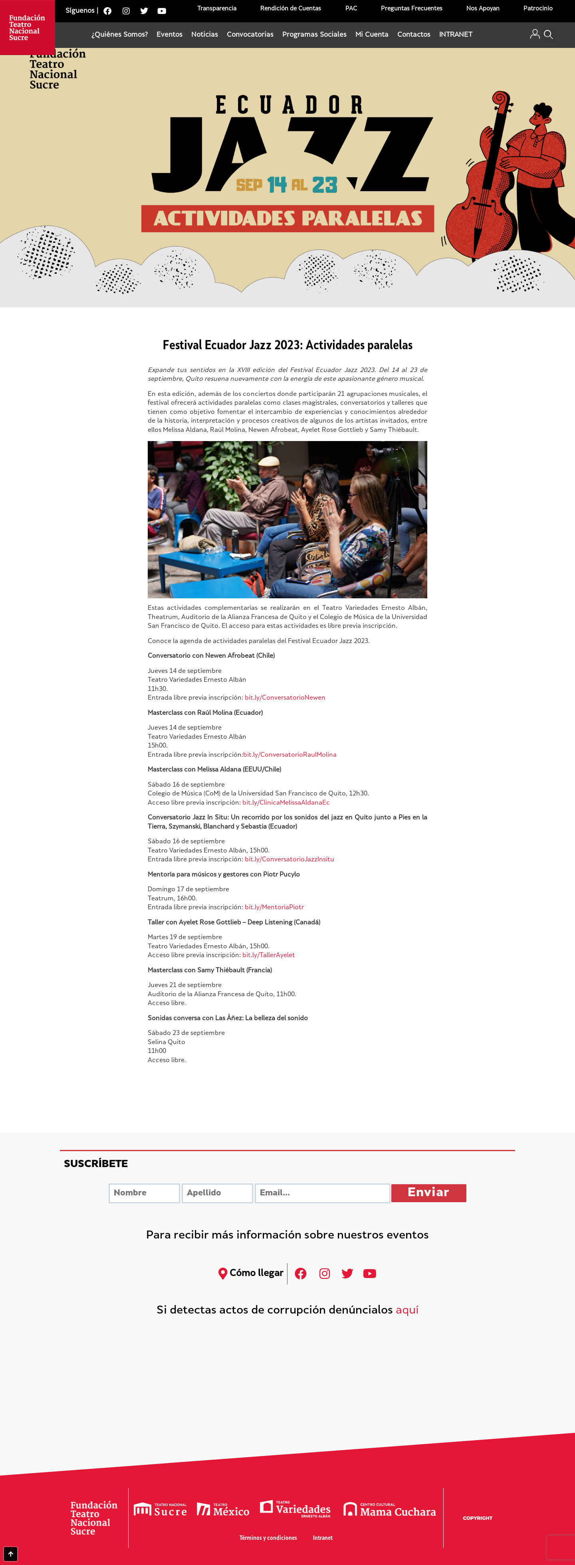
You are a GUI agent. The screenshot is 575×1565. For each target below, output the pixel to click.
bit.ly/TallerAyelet (268, 956)
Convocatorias (250, 35)
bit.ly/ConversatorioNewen (285, 698)
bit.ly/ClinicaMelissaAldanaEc (286, 803)
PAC (351, 9)
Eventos (169, 35)
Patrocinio (538, 9)
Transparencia (216, 9)
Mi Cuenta (372, 35)
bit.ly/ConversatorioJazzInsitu (289, 860)
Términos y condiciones (268, 1538)
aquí (407, 1311)
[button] (549, 35)
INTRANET (455, 35)
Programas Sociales (314, 35)
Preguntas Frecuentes (411, 9)
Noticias (204, 35)
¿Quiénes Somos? (119, 35)
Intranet (323, 1538)
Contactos (413, 35)
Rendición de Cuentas (290, 9)
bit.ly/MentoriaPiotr (274, 908)
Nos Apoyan (483, 9)
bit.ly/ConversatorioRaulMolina (290, 755)
